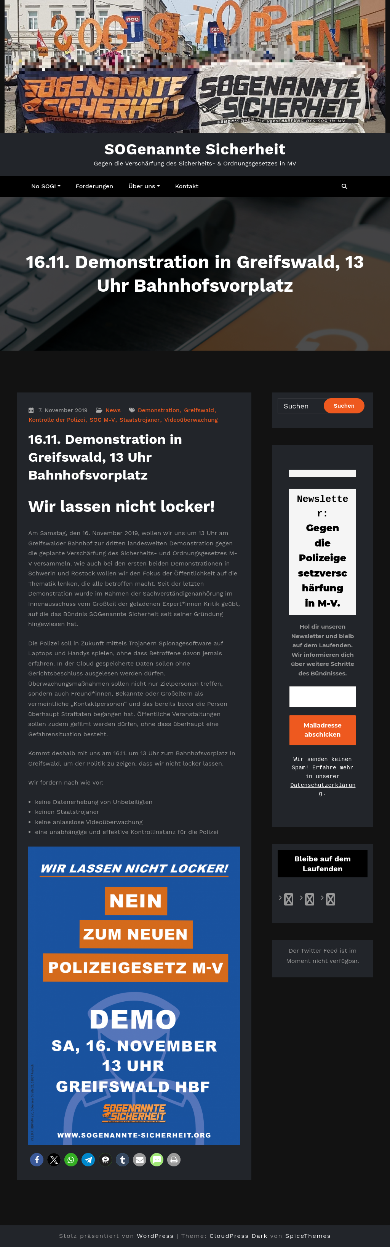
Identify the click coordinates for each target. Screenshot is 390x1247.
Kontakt (186, 186)
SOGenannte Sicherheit (195, 149)
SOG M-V (102, 419)
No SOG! (46, 186)
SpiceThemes (308, 1235)
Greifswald (199, 410)
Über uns (144, 186)
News (113, 410)
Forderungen (94, 186)
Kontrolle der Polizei (57, 419)
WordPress (155, 1235)
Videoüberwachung (190, 419)
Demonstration (158, 410)
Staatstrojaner (140, 419)
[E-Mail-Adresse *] (322, 696)
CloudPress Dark (238, 1235)
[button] (36, 1159)
